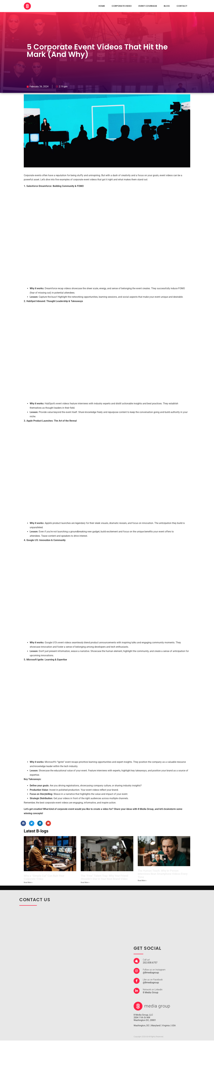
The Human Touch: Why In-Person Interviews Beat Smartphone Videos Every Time (163, 874)
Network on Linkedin (152, 989)
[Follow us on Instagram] (137, 971)
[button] (23, 823)
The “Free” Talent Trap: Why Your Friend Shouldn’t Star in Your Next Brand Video (104, 877)
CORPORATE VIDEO (122, 5)
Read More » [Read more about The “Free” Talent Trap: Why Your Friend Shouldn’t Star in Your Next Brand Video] (85, 882)
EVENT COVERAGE (148, 5)
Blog (167, 5)
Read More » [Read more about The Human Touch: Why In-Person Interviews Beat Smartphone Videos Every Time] (142, 881)
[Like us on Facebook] (137, 981)
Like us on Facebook (153, 979)
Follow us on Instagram (154, 969)
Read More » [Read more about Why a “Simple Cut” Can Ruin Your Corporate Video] (28, 882)
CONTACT (182, 5)
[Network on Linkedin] (137, 991)
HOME (102, 5)
